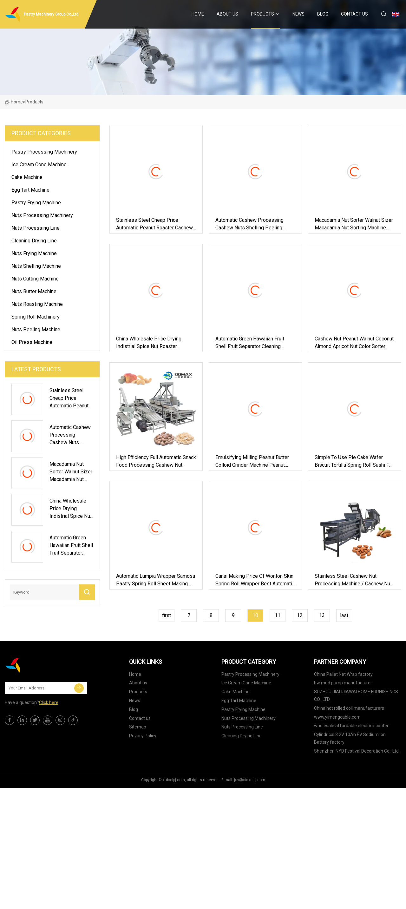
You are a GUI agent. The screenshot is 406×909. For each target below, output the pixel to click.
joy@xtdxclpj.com (249, 780)
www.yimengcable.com (337, 717)
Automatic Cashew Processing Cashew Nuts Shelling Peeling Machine (249, 224)
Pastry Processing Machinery (44, 152)
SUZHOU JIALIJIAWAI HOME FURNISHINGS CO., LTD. (356, 695)
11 (277, 615)
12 (300, 615)
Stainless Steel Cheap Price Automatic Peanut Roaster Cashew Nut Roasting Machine (154, 224)
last (344, 615)
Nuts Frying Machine (34, 253)
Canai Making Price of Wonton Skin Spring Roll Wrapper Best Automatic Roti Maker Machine (255, 580)
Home (198, 13)
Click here (48, 702)
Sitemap (137, 726)
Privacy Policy (142, 735)
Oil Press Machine (31, 342)
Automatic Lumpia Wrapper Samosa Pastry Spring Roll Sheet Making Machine (155, 580)
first (166, 615)
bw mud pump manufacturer (343, 682)
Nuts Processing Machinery (42, 215)
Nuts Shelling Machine (36, 266)
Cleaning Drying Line (34, 241)
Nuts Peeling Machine (35, 329)
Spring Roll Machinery (35, 317)
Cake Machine (27, 177)
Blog (322, 13)
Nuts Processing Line (35, 228)
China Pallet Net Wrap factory (343, 674)
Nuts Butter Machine (33, 291)
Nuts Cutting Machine (35, 279)
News (298, 13)
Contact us (354, 13)
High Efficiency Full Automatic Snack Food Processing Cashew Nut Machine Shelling (156, 461)
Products (262, 13)
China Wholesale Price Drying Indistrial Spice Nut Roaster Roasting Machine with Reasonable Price (155, 343)
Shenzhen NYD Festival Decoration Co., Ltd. (357, 751)
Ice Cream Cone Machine (39, 164)
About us (227, 13)
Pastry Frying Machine (36, 203)
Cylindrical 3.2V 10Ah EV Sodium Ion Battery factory (350, 738)
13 (322, 615)
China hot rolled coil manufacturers (349, 708)
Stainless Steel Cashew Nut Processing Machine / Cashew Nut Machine (353, 580)
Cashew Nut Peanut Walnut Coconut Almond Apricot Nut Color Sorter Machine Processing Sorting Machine (354, 343)
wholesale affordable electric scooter (351, 725)
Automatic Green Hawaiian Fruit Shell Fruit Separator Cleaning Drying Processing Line (249, 343)
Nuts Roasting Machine (37, 304)
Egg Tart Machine (30, 190)
